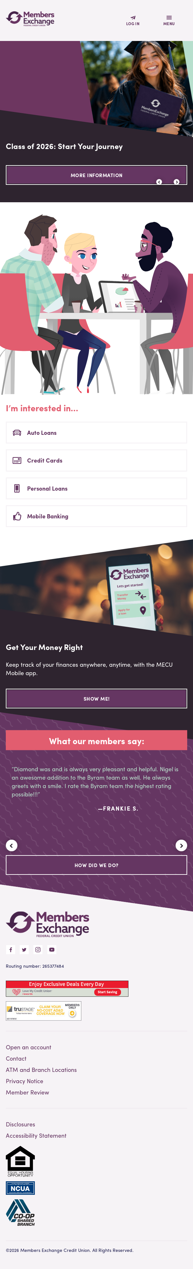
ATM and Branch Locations (41, 1069)
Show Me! (97, 698)
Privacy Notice (24, 1081)
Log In (132, 23)
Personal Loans (47, 488)
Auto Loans (41, 432)
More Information (97, 175)
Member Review (27, 1092)
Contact (16, 1058)
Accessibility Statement (36, 1135)
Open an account (28, 1047)
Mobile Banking (47, 516)
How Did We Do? (97, 865)
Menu (169, 23)
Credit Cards (44, 460)
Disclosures (20, 1124)
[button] (176, 182)
